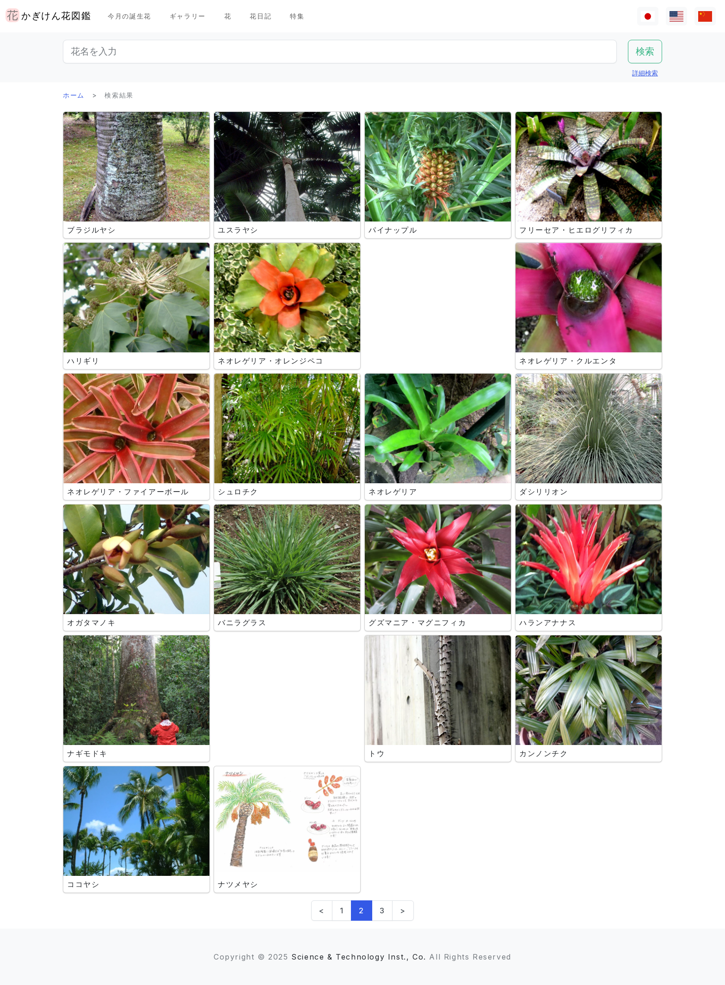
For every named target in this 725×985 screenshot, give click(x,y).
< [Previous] (322, 910)
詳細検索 (645, 73)
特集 (297, 16)
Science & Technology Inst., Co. (358, 956)
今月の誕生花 (129, 16)
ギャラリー (188, 16)
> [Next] (403, 910)
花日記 (260, 16)
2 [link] (361, 910)
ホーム (74, 95)
